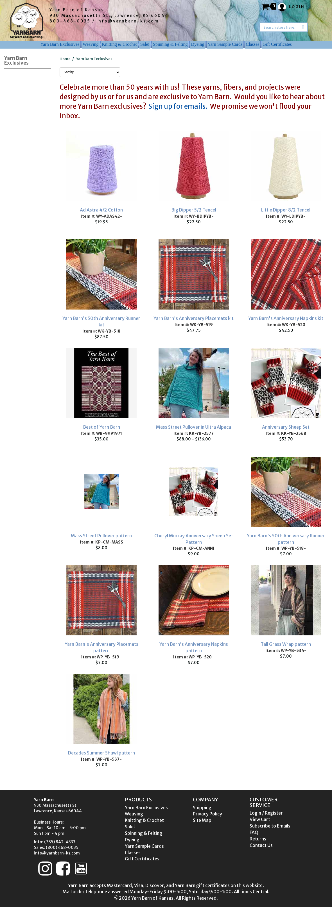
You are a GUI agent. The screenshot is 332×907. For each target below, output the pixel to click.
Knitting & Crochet (119, 44)
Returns (258, 839)
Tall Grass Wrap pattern (286, 644)
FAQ (254, 832)
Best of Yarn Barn (101, 427)
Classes (252, 44)
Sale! (145, 44)
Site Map (202, 820)
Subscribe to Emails (270, 826)
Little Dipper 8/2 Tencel (285, 210)
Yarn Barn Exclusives (59, 44)
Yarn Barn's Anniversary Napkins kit (285, 318)
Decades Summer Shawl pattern (101, 753)
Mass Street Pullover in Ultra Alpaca (193, 427)
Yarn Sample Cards (225, 44)
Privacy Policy (207, 814)
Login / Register (266, 813)
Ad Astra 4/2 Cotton (101, 210)
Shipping (202, 807)
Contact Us (261, 845)
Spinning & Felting (170, 44)
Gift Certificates (277, 44)
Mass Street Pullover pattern (101, 535)
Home (65, 58)
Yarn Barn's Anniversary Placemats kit (193, 318)
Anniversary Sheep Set (286, 427)
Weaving (90, 44)
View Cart (260, 819)
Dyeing (197, 44)
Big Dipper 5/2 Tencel (193, 210)
